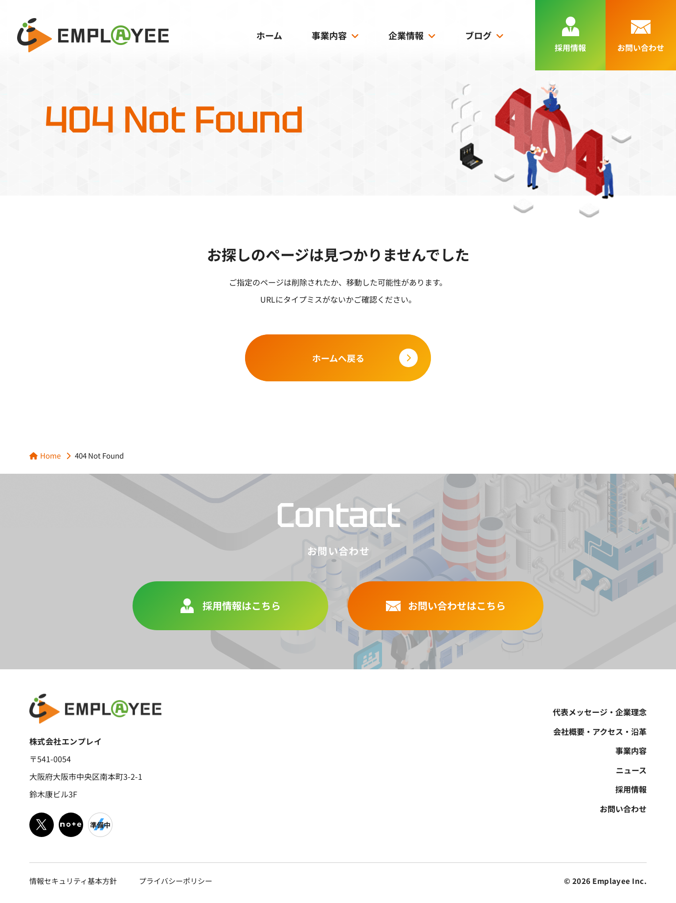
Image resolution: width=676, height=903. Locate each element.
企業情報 (406, 35)
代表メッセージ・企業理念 (600, 712)
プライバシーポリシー (175, 881)
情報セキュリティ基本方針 (73, 881)
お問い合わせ (623, 809)
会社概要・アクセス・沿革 (600, 731)
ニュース (631, 770)
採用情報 (631, 789)
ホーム (269, 35)
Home (50, 455)
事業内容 (329, 35)
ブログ (478, 35)
